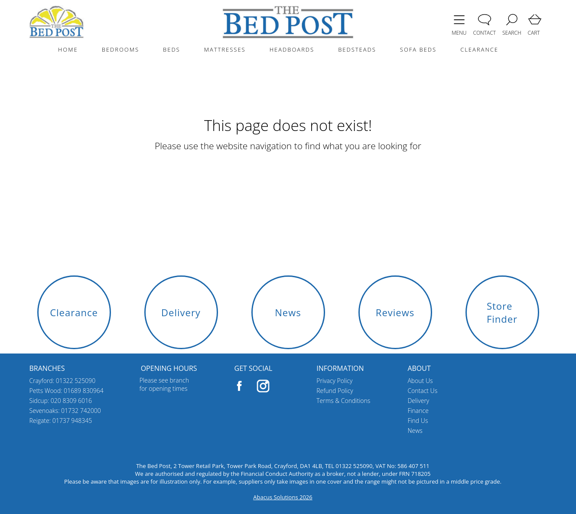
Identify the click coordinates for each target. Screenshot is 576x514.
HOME (68, 49)
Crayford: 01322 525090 (62, 380)
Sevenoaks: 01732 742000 (65, 410)
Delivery (418, 400)
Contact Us (422, 390)
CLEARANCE (479, 49)
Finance (418, 410)
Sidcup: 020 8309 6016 (60, 400)
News (414, 430)
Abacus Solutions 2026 (282, 497)
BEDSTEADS (357, 49)
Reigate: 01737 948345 (60, 420)
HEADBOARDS (292, 49)
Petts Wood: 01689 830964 (66, 390)
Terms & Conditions (343, 400)
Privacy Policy (334, 380)
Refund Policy (334, 390)
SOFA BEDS (418, 49)
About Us (420, 380)
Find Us (417, 420)
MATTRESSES (225, 49)
